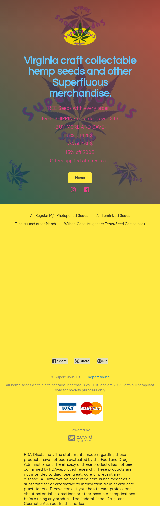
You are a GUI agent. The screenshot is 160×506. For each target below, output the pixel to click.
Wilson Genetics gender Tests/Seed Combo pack (104, 224)
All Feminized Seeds (113, 215)
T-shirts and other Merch (35, 224)
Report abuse (99, 377)
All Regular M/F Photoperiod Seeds (59, 215)
